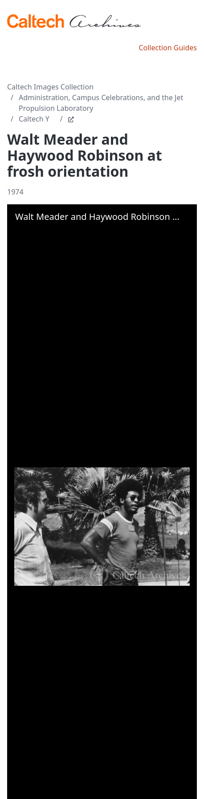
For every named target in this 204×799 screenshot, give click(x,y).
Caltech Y (34, 119)
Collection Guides (168, 48)
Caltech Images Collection (50, 87)
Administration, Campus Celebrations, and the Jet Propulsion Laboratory (101, 103)
